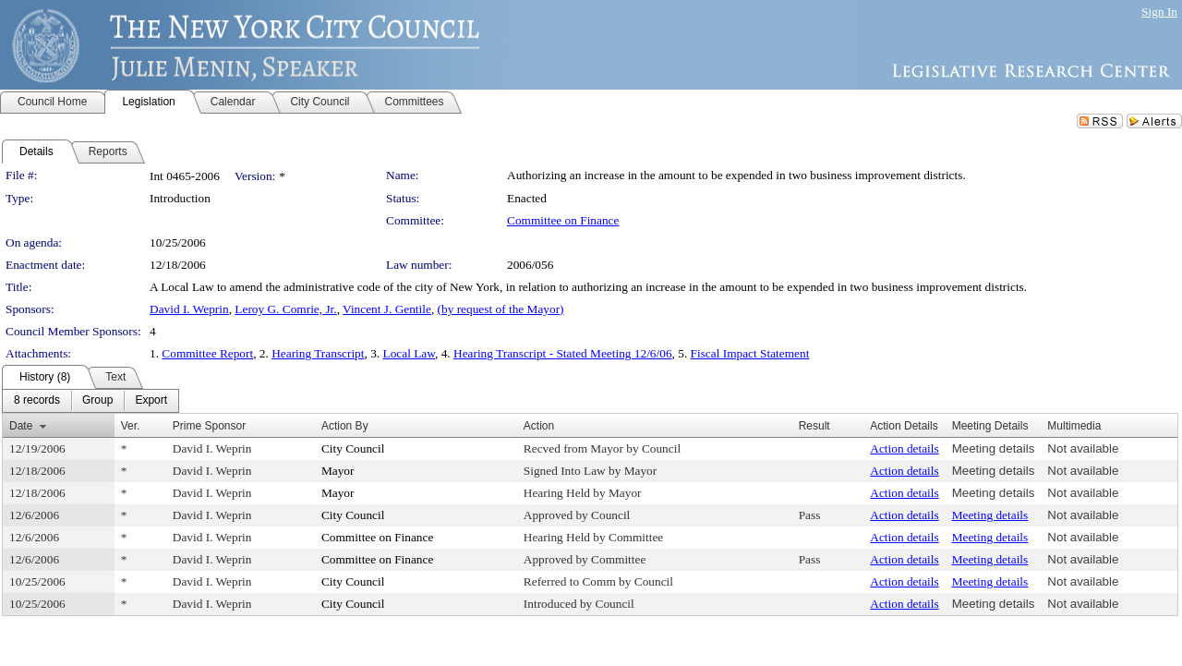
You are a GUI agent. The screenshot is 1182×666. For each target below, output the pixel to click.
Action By (344, 425)
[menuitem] (37, 401)
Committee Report (207, 353)
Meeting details (993, 448)
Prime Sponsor (209, 425)
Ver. (130, 425)
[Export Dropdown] (151, 401)
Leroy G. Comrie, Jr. (285, 309)
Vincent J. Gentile (387, 309)
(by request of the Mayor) (501, 309)
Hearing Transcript (317, 353)
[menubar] (90, 401)
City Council (353, 448)
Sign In (1159, 11)
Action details (904, 448)
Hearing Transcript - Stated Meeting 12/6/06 (562, 353)
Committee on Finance (563, 220)
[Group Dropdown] (97, 401)
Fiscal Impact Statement (750, 353)
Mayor (338, 471)
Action (539, 425)
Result (814, 425)
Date (20, 425)
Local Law (409, 353)
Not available (1082, 448)
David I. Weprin (189, 309)
